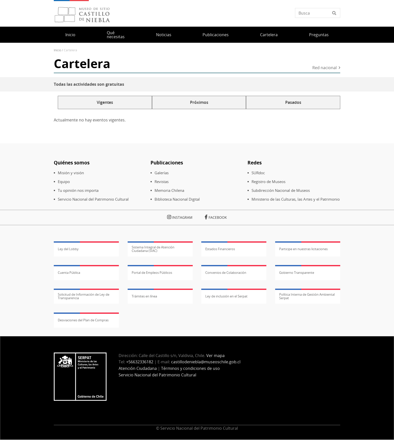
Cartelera (269, 34)
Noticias (163, 34)
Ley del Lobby (68, 249)
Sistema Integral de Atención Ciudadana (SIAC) (153, 249)
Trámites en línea (144, 296)
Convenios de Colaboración (225, 272)
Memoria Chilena (169, 190)
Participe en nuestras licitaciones (303, 249)
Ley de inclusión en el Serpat (226, 296)
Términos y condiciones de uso (190, 368)
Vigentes (105, 102)
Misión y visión (71, 172)
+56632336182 (139, 362)
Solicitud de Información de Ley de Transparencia (83, 296)
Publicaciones (216, 34)
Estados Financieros (220, 249)
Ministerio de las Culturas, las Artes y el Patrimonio (296, 199)
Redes (255, 162)
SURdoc (258, 172)
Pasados (293, 102)
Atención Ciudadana (138, 368)
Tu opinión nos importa (78, 190)
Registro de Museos (268, 181)
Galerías (162, 172)
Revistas (162, 181)
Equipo (64, 181)
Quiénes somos (71, 162)
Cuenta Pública (69, 272)
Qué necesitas (116, 34)
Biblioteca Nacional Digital (177, 199)
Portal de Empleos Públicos (152, 272)
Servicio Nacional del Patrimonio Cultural (93, 199)
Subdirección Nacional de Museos (281, 190)
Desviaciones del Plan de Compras (83, 320)
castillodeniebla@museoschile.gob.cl (205, 362)
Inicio (70, 34)
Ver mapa (215, 355)
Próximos (199, 102)
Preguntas (319, 34)
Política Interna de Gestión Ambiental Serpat (307, 296)
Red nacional (324, 68)
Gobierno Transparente (296, 272)
